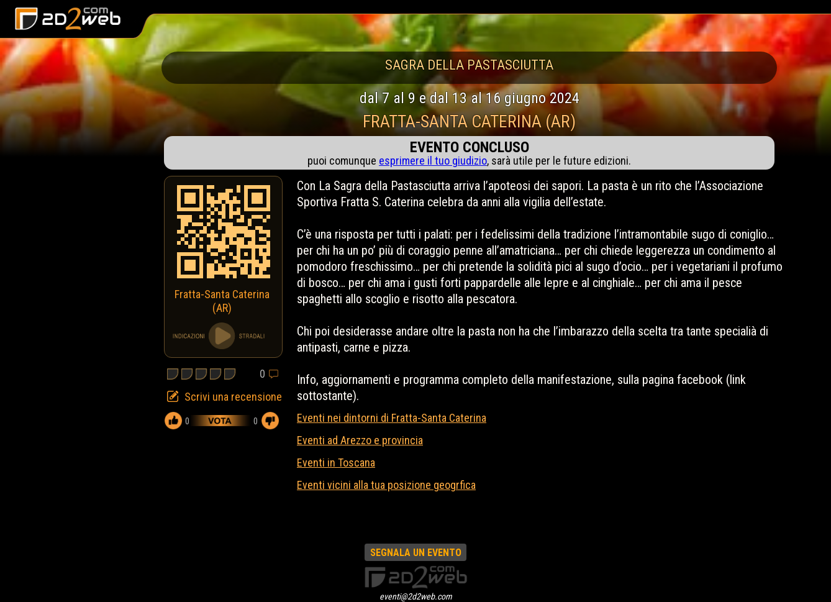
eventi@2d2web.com (415, 596)
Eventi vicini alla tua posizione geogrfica (386, 484)
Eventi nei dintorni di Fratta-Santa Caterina (391, 417)
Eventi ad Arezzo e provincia (360, 440)
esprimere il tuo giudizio (433, 160)
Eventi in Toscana (336, 462)
